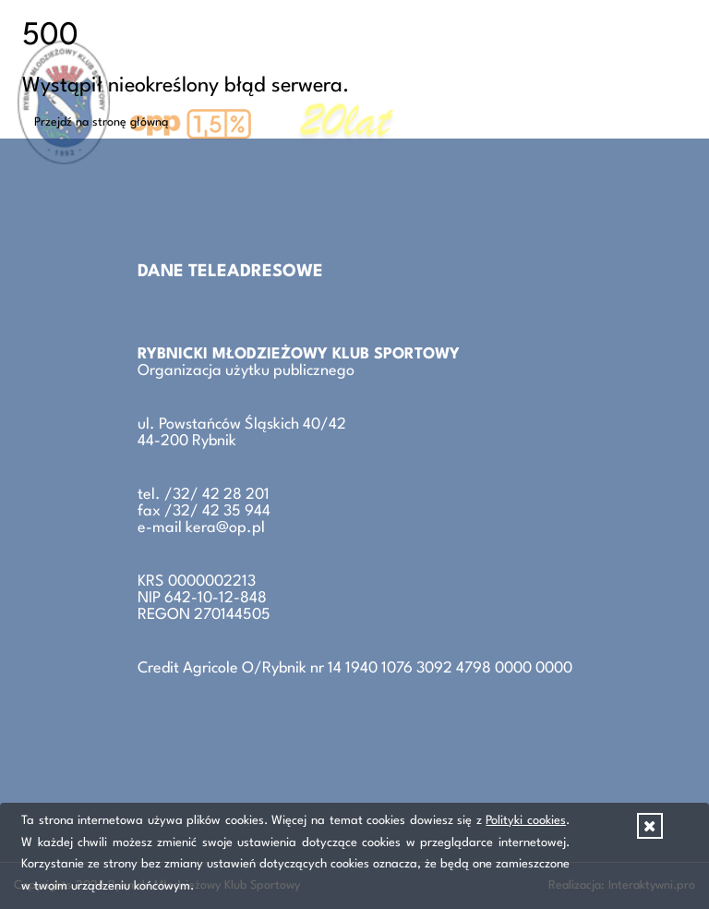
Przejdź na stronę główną (101, 122)
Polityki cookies (526, 821)
